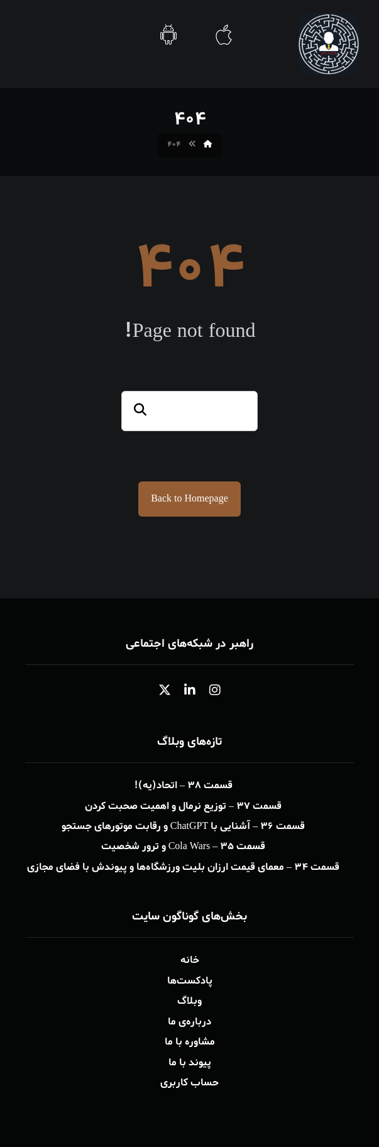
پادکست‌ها (189, 979)
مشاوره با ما (190, 1040)
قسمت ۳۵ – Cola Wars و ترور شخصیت (183, 846)
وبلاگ (189, 999)
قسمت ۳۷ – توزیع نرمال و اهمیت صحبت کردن (183, 806)
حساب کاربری (189, 1080)
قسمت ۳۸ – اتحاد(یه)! (183, 786)
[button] (215, 690)
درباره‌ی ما (189, 1020)
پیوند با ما (189, 1060)
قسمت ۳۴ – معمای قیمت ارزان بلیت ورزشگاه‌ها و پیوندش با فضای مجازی (183, 866)
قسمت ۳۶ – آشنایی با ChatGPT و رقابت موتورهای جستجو (183, 826)
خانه (189, 959)
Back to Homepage (189, 499)
